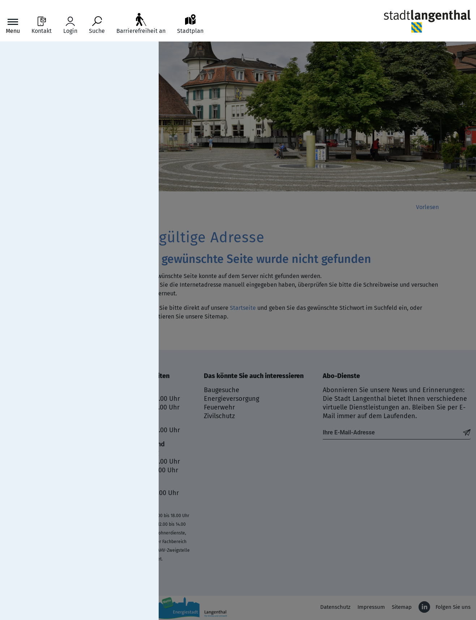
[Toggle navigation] (12, 25)
